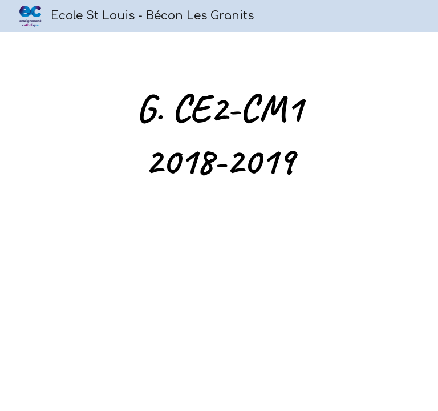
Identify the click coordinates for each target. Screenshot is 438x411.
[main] (219, 135)
